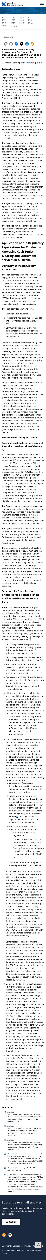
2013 (4, 26)
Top (38, 1244)
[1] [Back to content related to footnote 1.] (5, 1112)
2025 (4, 17)
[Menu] (42, 4)
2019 (21, 20)
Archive (14, 26)
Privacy (27, 1246)
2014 (30, 23)
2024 (13, 17)
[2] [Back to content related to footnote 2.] (5, 1126)
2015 (21, 23)
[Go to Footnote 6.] (41, 854)
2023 (21, 17)
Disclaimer (17, 1246)
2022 (30, 17)
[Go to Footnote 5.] (16, 816)
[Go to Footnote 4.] (42, 660)
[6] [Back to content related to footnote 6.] (5, 1174)
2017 (4, 23)
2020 (13, 20)
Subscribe (11, 1222)
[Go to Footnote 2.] (34, 414)
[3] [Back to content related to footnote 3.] (5, 1140)
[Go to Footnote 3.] (30, 639)
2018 (30, 20)
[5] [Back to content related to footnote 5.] (5, 1168)
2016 (13, 23)
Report (27, 62)
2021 (4, 20)
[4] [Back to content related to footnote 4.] (5, 1154)
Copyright (6, 1246)
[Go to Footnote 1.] (18, 98)
